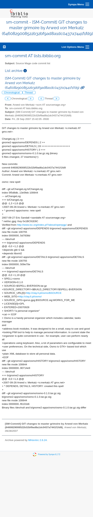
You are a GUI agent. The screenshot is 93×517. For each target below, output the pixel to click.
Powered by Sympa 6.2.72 (49, 454)
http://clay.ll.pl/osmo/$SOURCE (44, 293)
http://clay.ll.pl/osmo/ (30, 296)
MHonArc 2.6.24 (37, 440)
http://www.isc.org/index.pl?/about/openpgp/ (42, 224)
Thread (29, 92)
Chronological (12, 92)
